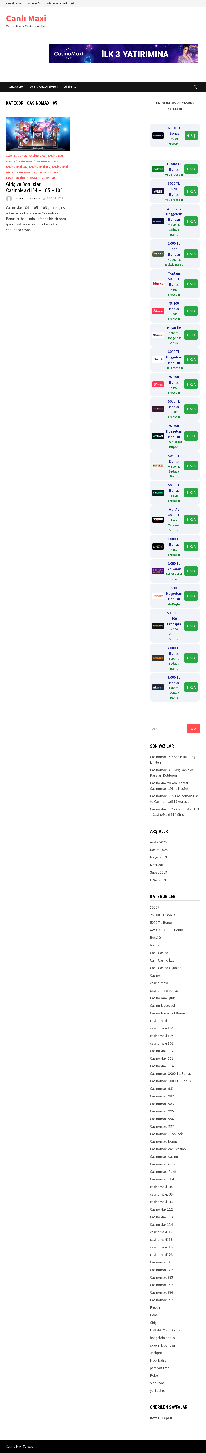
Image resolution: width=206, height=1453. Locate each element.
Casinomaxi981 (161, 1262)
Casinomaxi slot (162, 1179)
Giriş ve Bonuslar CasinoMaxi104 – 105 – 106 (34, 187)
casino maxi (37, 156)
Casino (155, 975)
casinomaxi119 (161, 1247)
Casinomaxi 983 (162, 1103)
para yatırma (159, 1367)
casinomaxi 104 (45, 161)
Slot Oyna (157, 1383)
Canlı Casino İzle (162, 960)
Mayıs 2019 (158, 857)
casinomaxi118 (161, 1239)
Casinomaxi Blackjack (166, 1133)
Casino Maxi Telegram (21, 1446)
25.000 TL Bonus (162, 915)
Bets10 (155, 937)
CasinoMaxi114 (161, 1224)
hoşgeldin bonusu (41, 178)
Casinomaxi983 (161, 1277)
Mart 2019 (157, 864)
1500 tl (11, 156)
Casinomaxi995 (161, 1284)
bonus (22, 156)
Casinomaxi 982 (162, 1096)
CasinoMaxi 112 (162, 1050)
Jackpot (156, 1352)
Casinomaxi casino (164, 1156)
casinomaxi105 (48, 172)
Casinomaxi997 (161, 1300)
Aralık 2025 (158, 842)
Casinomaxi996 (161, 1292)
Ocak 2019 (158, 879)
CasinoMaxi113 (161, 1217)
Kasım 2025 (159, 849)
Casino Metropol (162, 1005)
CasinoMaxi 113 (162, 1058)
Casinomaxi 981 (162, 1088)
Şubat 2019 (158, 872)
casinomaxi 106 (39, 167)
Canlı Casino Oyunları (166, 967)
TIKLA (191, 168)
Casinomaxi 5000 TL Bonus (170, 1081)
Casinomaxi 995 (162, 1111)
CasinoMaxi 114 (162, 1066)
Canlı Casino (159, 952)
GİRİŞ (191, 135)
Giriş (74, 3)
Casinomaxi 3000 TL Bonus (170, 1073)
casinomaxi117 (161, 1232)
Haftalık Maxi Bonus (165, 1330)
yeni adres (157, 1390)
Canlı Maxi (26, 18)
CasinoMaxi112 (161, 1209)
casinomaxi (25, 161)
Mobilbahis (158, 1360)
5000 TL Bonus (161, 922)
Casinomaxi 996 (162, 1118)
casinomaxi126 (161, 1254)
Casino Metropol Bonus (167, 1013)
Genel (154, 1315)
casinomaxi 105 (16, 167)
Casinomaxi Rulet (163, 1171)
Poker (154, 1375)
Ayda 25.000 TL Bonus (167, 930)
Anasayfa (34, 3)
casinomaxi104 (25, 172)
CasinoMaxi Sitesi (55, 3)
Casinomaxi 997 (162, 1126)
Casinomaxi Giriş (162, 1164)
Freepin (155, 1307)
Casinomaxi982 (161, 1269)
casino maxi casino (28, 198)
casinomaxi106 (16, 178)
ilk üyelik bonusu (162, 1345)
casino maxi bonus (164, 990)
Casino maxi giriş (163, 998)
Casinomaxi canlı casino (168, 1149)
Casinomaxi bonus (163, 1141)
